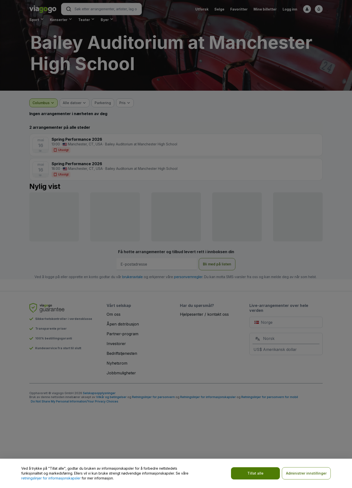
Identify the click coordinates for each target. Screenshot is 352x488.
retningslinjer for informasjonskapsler (51, 478)
